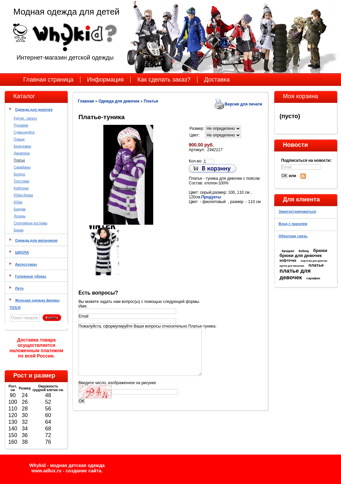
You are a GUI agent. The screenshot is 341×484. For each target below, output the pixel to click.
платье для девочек (295, 274)
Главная (86, 101)
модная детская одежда (77, 465)
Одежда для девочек (34, 110)
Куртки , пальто (25, 118)
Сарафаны (22, 167)
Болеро (19, 174)
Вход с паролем (293, 224)
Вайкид (303, 251)
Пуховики (21, 125)
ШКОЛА (22, 252)
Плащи (19, 139)
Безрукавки (22, 146)
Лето (19, 288)
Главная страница (48, 79)
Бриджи (20, 209)
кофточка (288, 260)
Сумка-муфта (24, 132)
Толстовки (21, 181)
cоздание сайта (83, 470)
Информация (105, 79)
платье (316, 265)
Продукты (211, 197)
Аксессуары (26, 264)
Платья (19, 160)
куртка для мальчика (292, 265)
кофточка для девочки (314, 260)
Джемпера (22, 153)
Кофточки (21, 188)
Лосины (19, 216)
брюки (320, 250)
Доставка (217, 79)
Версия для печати (243, 104)
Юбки (18, 202)
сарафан (313, 278)
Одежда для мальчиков (36, 240)
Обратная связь (293, 236)
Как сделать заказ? (163, 79)
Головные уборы (30, 276)
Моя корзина (300, 96)
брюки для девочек (301, 255)
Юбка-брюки (23, 195)
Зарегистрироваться (297, 211)
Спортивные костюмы (30, 223)
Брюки (19, 230)
